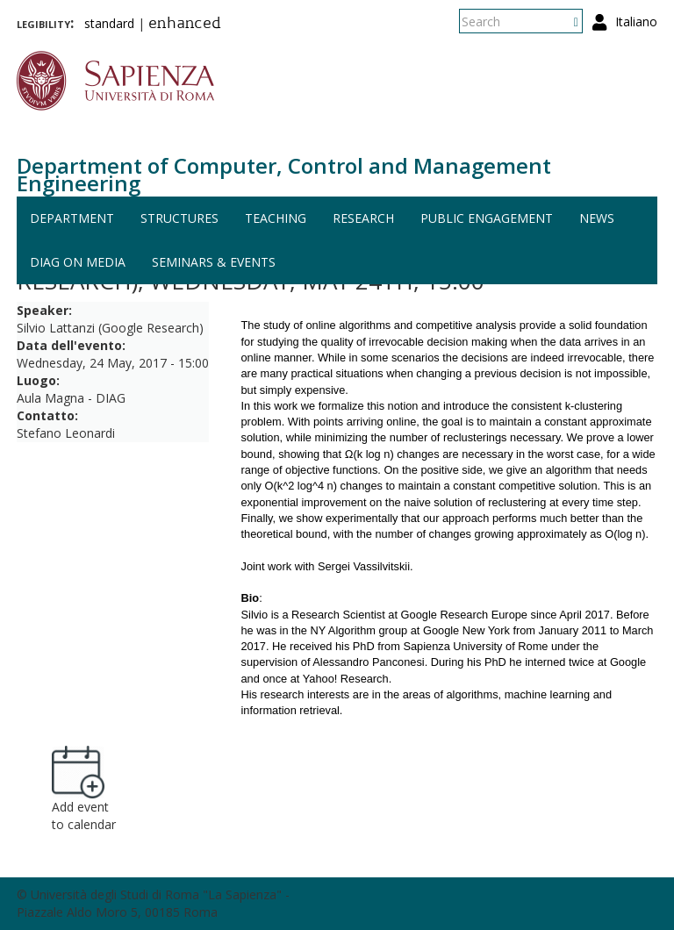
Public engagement (486, 218)
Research (363, 218)
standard (109, 23)
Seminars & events (214, 262)
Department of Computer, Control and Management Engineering (284, 174)
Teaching (275, 218)
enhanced (184, 24)
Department (72, 218)
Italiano (636, 21)
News (596, 218)
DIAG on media (77, 262)
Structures (179, 218)
